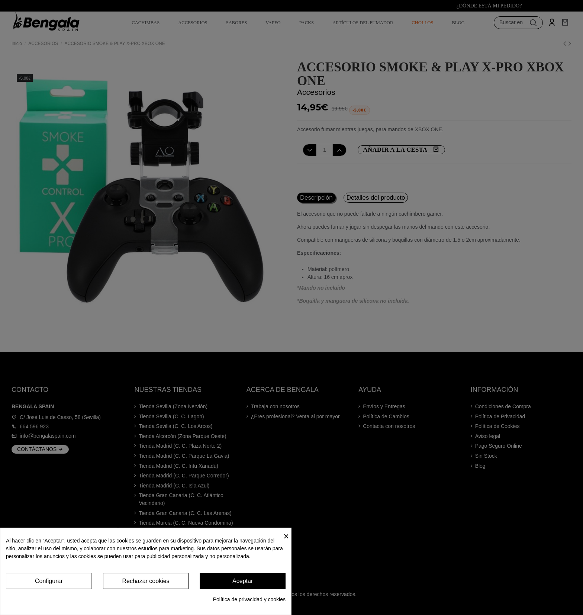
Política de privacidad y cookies (249, 599)
